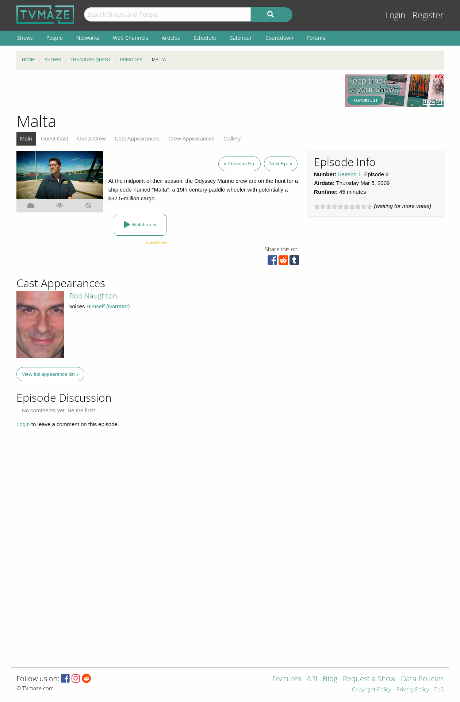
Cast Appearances (137, 138)
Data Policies (422, 679)
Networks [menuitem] (87, 37)
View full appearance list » (50, 374)
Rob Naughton (93, 296)
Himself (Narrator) (108, 306)
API (312, 679)
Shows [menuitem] (25, 37)
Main (26, 138)
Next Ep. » (280, 163)
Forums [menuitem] (316, 37)
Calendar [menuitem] (241, 37)
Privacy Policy (412, 690)
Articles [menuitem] (171, 37)
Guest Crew (91, 138)
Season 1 (349, 174)
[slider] (343, 206)
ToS (439, 690)
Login (395, 15)
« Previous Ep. (239, 163)
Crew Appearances (191, 138)
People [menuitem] (54, 37)
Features (286, 679)
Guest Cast (54, 138)
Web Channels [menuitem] (130, 37)
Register (428, 15)
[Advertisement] (175, 90)
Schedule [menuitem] (204, 37)
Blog (330, 679)
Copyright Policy (371, 690)
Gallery (232, 138)
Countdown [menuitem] (279, 37)
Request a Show (369, 679)
